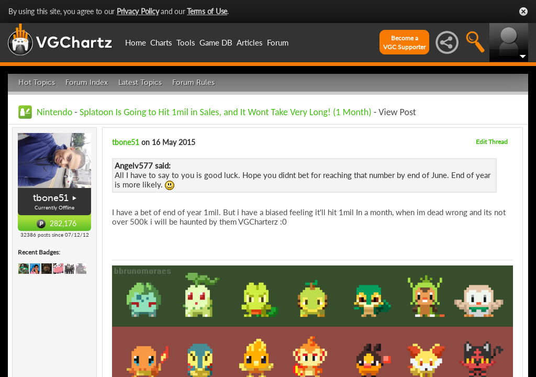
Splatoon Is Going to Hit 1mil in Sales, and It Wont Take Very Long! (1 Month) (226, 112)
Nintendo (54, 112)
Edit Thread (492, 142)
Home (135, 42)
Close (523, 11)
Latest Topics (140, 82)
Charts (161, 42)
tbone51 (51, 198)
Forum (277, 42)
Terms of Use (207, 11)
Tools (185, 42)
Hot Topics (36, 82)
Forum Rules (193, 82)
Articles (250, 42)
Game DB (215, 42)
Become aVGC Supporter (404, 42)
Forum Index (86, 82)
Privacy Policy (138, 11)
